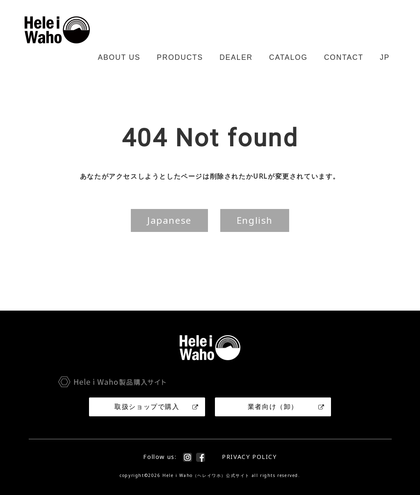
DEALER (236, 57)
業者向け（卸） (286, 406)
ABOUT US (119, 57)
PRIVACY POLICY (249, 457)
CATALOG (288, 57)
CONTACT (343, 57)
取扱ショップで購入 (156, 406)
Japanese (169, 220)
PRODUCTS (180, 57)
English (255, 220)
